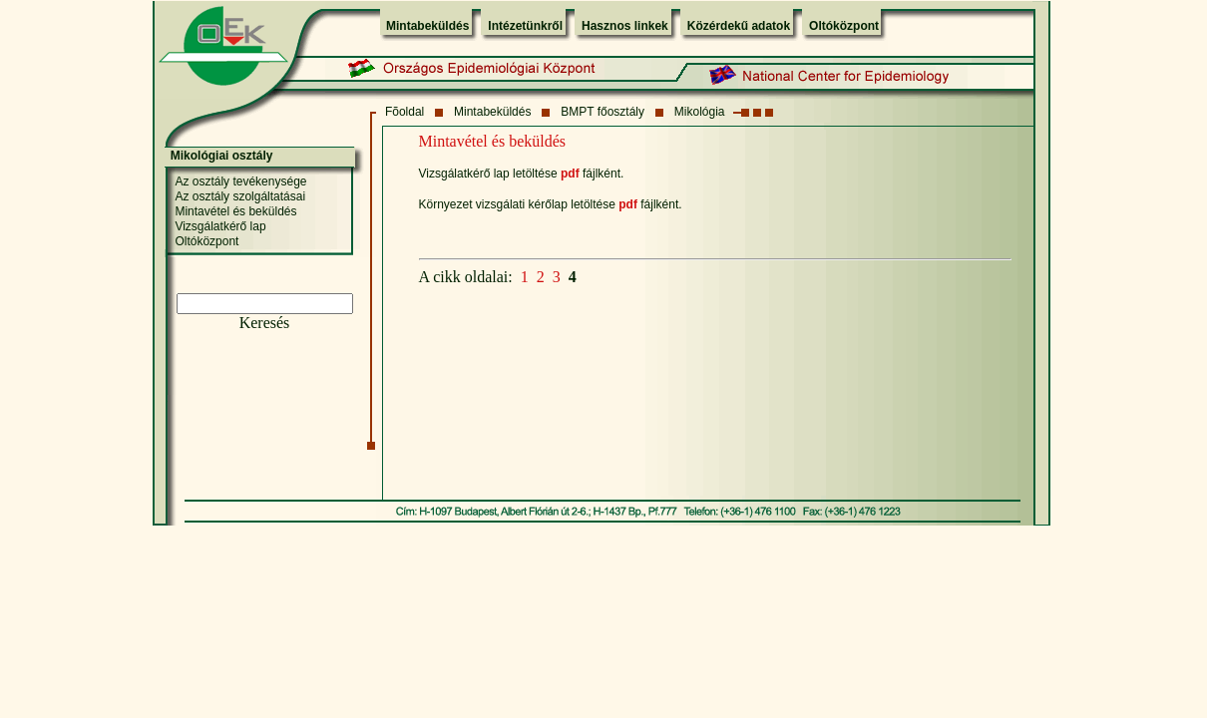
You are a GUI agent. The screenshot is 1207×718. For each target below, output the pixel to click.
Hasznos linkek (625, 26)
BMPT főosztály (602, 112)
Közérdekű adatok (738, 26)
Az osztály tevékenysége (240, 181)
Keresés (264, 322)
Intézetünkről (525, 26)
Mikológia (699, 112)
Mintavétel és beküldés (235, 211)
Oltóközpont (844, 26)
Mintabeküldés (427, 26)
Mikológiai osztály (222, 156)
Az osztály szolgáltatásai (240, 196)
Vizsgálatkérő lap (220, 226)
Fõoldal (404, 112)
